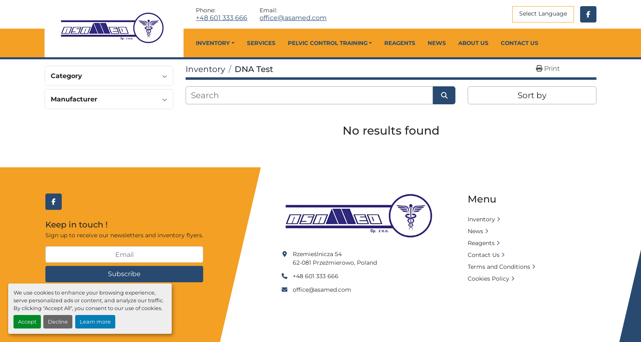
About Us (473, 43)
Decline (58, 322)
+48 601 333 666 (221, 18)
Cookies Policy (488, 278)
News (437, 43)
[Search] (309, 95)
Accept (27, 322)
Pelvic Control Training (328, 43)
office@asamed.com (293, 18)
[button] (215, 43)
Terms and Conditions (499, 266)
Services (261, 43)
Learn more (95, 322)
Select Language (543, 13)
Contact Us (519, 43)
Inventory (213, 43)
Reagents (399, 43)
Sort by (532, 95)
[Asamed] (361, 216)
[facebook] (588, 14)
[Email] (124, 254)
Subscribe (124, 274)
